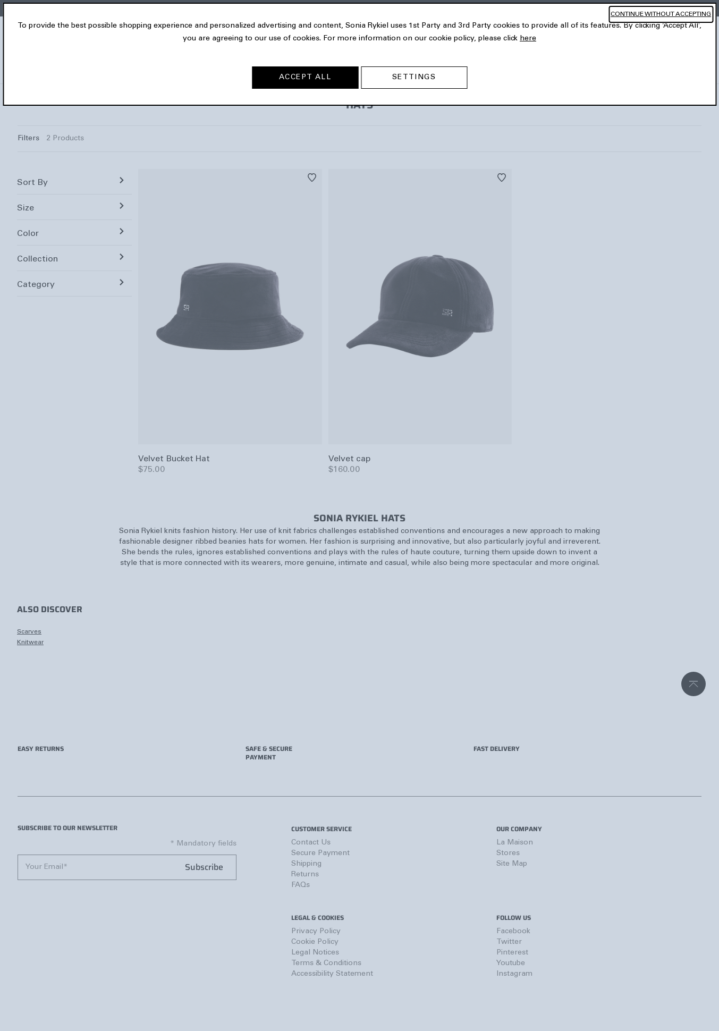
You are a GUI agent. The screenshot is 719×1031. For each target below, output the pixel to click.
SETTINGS (414, 77)
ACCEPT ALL (305, 77)
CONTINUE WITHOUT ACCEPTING (661, 14)
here (528, 39)
